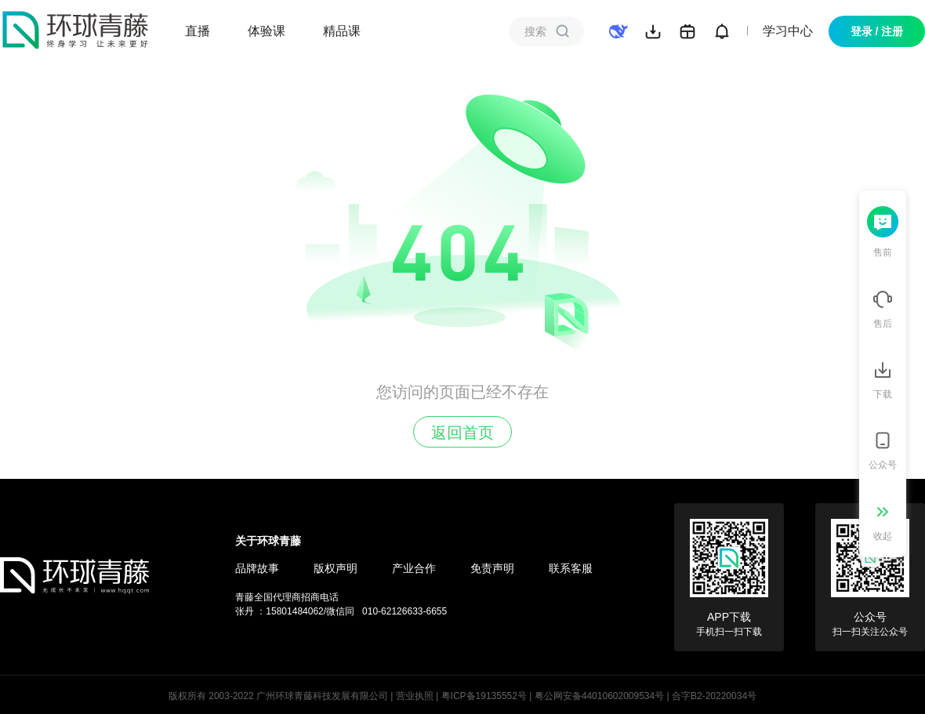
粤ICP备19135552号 (484, 695)
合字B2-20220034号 (714, 695)
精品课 (342, 31)
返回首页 (462, 432)
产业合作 (414, 568)
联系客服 (571, 568)
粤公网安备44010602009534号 (599, 695)
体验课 (266, 31)
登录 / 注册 (877, 31)
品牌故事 (257, 568)
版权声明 (335, 568)
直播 (197, 31)
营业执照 (414, 695)
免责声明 (492, 568)
